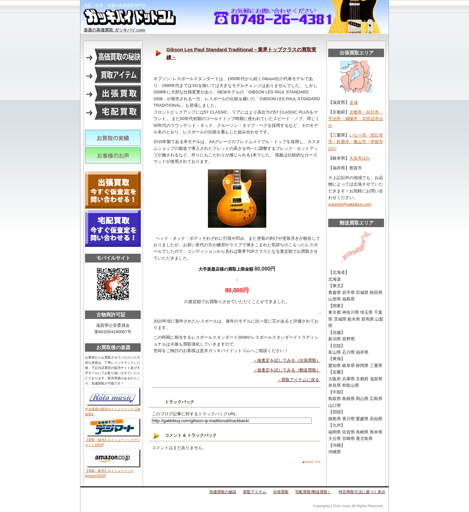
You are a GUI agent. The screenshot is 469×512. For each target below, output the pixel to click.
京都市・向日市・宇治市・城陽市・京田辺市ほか (355, 119)
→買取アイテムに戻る (298, 379)
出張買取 (281, 492)
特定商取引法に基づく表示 (362, 492)
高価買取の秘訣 (222, 492)
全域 (353, 102)
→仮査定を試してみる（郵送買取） (286, 370)
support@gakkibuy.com (349, 204)
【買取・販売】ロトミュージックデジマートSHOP (113, 440)
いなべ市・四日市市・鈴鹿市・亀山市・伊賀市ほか (355, 142)
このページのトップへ (311, 462)
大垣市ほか (359, 158)
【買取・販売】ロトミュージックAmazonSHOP (113, 471)
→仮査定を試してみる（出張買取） (286, 360)
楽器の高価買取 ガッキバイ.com (114, 30)
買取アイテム (254, 492)
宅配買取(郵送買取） (313, 492)
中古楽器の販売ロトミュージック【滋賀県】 (113, 410)
